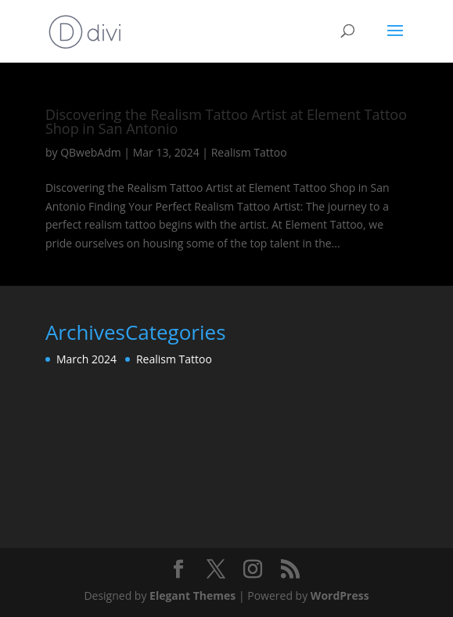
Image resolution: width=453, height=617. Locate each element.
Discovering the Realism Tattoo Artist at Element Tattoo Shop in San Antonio (226, 121)
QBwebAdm (90, 152)
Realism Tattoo (249, 152)
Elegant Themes (192, 595)
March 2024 (86, 359)
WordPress (340, 595)
